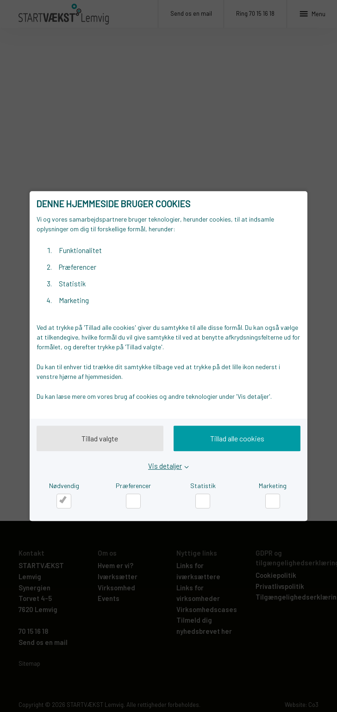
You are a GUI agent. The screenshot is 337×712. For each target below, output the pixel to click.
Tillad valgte (99, 438)
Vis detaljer (165, 466)
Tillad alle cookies (237, 438)
